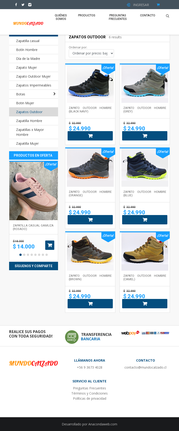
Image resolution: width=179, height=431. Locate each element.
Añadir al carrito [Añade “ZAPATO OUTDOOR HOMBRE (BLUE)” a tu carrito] (144, 219)
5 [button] (35, 255)
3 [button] (28, 255)
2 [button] (24, 255)
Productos (86, 15)
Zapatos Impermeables (33, 85)
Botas (20, 94)
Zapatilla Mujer (27, 143)
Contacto (147, 15)
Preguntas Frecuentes (118, 17)
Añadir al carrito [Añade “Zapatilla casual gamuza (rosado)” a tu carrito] (49, 245)
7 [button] (43, 255)
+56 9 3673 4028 (89, 367)
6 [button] (39, 255)
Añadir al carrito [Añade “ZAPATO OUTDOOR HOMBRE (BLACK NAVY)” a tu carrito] (90, 135)
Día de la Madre (28, 58)
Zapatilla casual (27, 41)
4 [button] (32, 255)
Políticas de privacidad (89, 398)
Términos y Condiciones (89, 393)
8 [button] (46, 255)
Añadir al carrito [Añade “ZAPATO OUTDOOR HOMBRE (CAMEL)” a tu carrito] (144, 303)
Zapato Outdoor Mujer (33, 76)
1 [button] (20, 255)
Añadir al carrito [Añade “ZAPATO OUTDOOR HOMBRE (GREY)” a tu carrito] (144, 135)
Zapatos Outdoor (29, 112)
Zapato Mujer (26, 67)
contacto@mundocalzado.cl (145, 367)
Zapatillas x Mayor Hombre (30, 132)
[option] (33, 211)
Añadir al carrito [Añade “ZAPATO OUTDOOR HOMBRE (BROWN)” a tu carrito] (90, 303)
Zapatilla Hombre (29, 121)
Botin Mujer (25, 103)
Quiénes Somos (61, 17)
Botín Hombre (27, 49)
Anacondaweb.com (102, 424)
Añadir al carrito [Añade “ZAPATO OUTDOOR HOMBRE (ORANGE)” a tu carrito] (90, 219)
